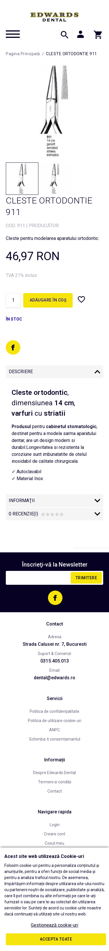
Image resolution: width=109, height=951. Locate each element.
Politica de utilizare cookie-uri (54, 720)
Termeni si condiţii (54, 782)
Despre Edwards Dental (54, 772)
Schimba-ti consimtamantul (54, 739)
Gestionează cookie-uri (54, 925)
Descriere (21, 371)
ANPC (54, 730)
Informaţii (22, 500)
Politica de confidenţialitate (54, 711)
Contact (54, 791)
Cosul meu (54, 843)
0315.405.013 (54, 661)
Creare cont (54, 834)
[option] (54, 110)
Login (55, 824)
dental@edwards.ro (54, 677)
